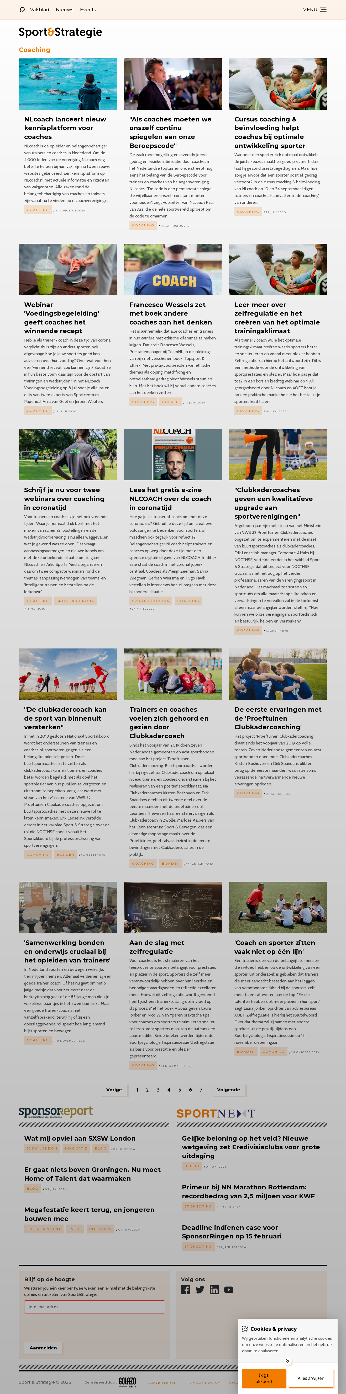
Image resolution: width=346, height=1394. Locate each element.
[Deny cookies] (311, 1378)
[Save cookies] (264, 1378)
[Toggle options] (288, 1361)
